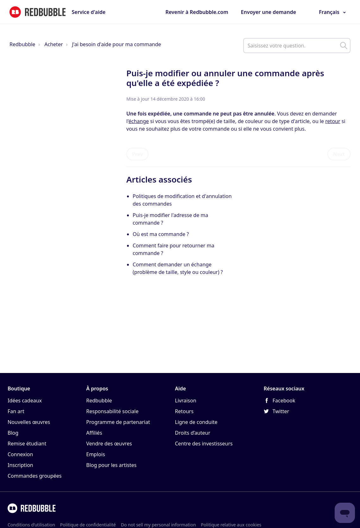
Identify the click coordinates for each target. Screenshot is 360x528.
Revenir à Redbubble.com (196, 12)
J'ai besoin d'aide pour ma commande (116, 44)
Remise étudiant (27, 443)
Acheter (53, 44)
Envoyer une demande (268, 12)
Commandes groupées (35, 475)
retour (332, 121)
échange (139, 121)
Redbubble (22, 44)
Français (329, 12)
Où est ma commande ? (161, 234)
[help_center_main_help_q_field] (297, 45)
